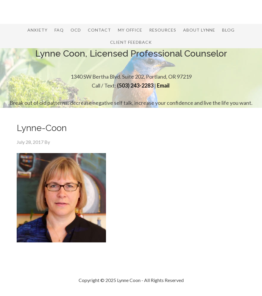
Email (163, 85)
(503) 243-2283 (135, 85)
